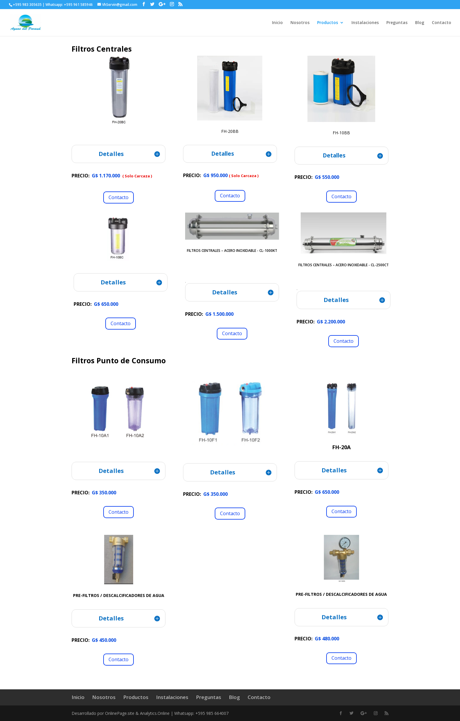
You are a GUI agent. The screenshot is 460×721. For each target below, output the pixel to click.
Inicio (277, 23)
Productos (327, 23)
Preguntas (396, 23)
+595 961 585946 (78, 4)
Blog (419, 23)
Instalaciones (365, 23)
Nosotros (300, 23)
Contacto (441, 23)
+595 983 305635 (27, 4)
